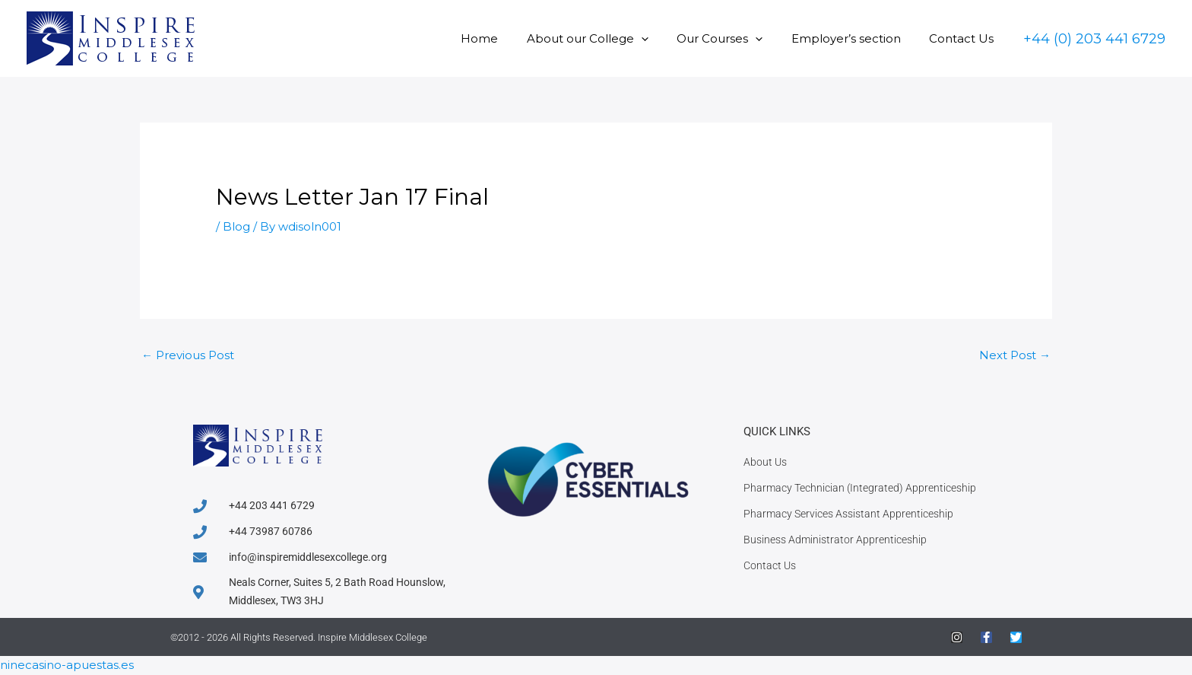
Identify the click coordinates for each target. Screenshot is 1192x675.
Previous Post (187, 355)
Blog (236, 226)
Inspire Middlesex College (372, 637)
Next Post (1015, 355)
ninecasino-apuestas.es (67, 665)
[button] (661, 38)
